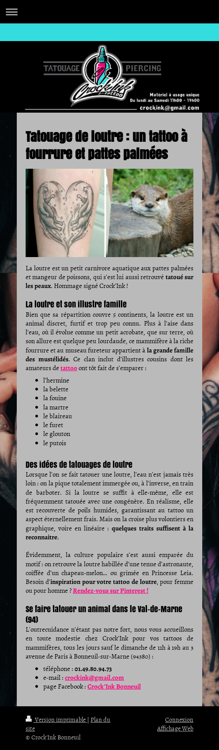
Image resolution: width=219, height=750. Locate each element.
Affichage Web (175, 728)
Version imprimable (56, 719)
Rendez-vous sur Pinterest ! (110, 590)
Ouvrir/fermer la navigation (109, 11)
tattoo (68, 368)
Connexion (179, 719)
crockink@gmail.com (94, 677)
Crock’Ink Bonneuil (114, 686)
